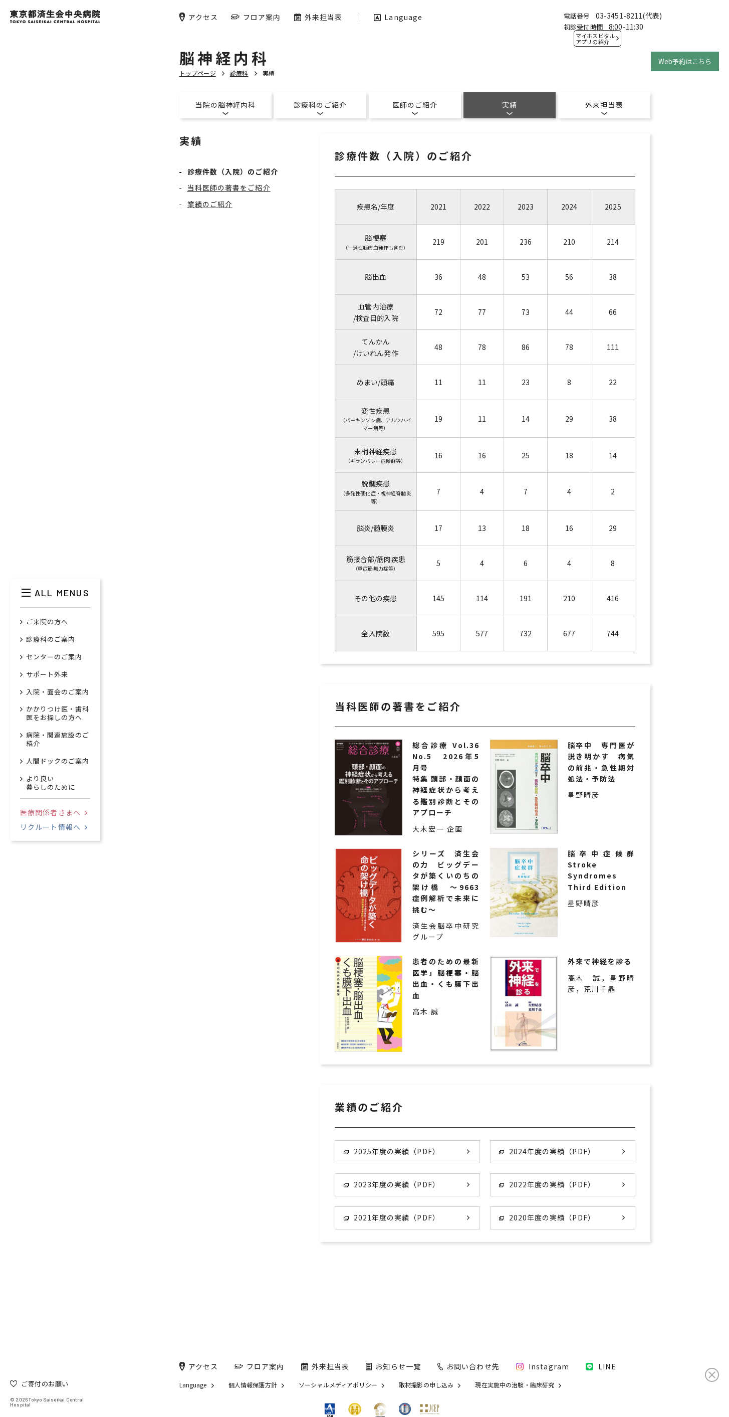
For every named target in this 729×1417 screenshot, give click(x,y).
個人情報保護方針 (252, 1385)
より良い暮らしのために (50, 783)
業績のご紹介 (210, 204)
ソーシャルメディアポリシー (338, 1385)
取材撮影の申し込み (426, 1385)
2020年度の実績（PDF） (547, 1217)
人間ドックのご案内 (57, 761)
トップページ (197, 73)
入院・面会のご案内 (57, 692)
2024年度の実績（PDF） (547, 1151)
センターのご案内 (54, 657)
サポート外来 (47, 674)
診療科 (239, 73)
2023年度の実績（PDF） (392, 1184)
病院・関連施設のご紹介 (57, 739)
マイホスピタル (595, 39)
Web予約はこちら (684, 61)
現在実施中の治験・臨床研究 (514, 1385)
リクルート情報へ (53, 826)
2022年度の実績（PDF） (547, 1184)
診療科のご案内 (50, 639)
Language (193, 1385)
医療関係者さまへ (53, 812)
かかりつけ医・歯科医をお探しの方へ (57, 713)
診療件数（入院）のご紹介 (232, 171)
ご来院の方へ (47, 622)
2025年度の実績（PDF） (392, 1151)
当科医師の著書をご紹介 (229, 188)
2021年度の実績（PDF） (392, 1217)
